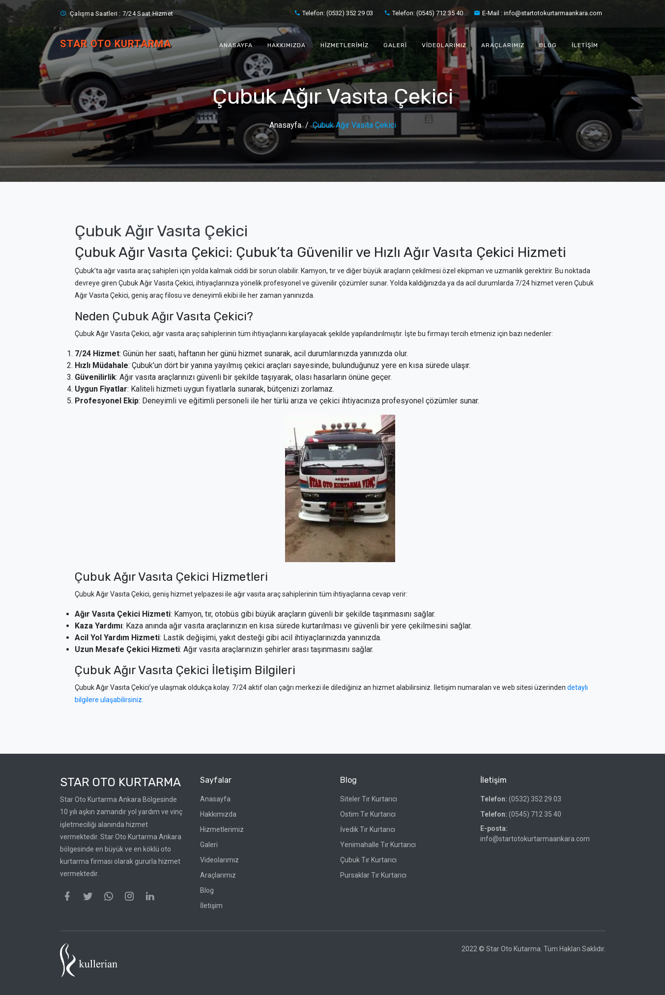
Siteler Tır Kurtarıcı (368, 799)
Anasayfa (236, 45)
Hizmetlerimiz (344, 45)
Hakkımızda (286, 45)
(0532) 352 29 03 (520, 799)
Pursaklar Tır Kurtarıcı (373, 875)
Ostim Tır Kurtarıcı (368, 814)
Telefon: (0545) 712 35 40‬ (423, 13)
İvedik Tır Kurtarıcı (367, 829)
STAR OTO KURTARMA (115, 44)
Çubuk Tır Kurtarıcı (368, 860)
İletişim (585, 45)
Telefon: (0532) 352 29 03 (333, 13)
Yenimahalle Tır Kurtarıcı (378, 845)
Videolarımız (444, 45)
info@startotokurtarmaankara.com (535, 833)
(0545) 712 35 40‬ (520, 814)
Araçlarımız (502, 45)
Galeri (395, 45)
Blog (548, 45)
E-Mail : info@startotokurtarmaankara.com (538, 13)
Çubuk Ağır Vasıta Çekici (354, 125)
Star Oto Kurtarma (120, 782)
